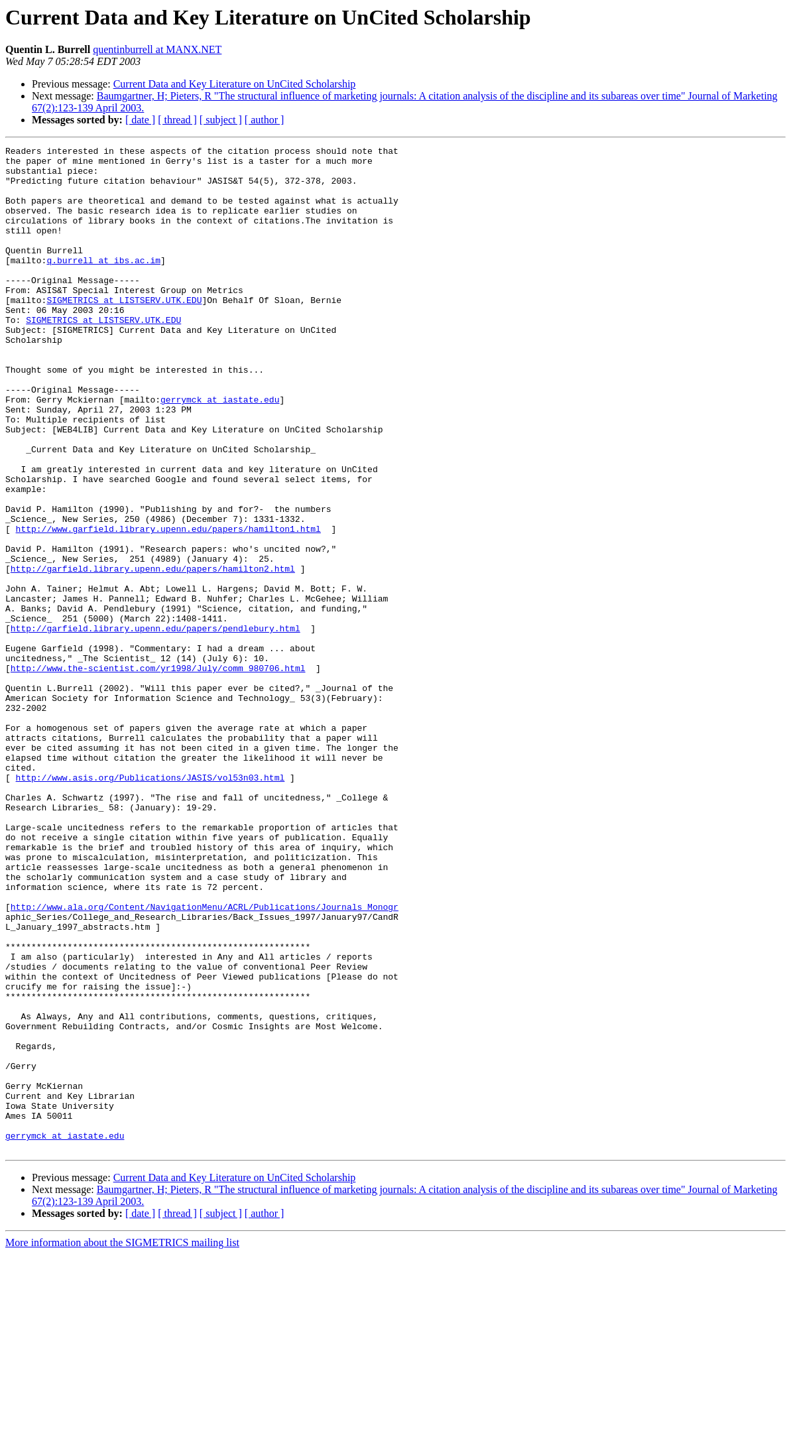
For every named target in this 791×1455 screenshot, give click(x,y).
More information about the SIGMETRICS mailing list (122, 1443)
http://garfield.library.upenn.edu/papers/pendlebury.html (155, 725)
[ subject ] (221, 119)
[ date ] (140, 119)
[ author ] (264, 119)
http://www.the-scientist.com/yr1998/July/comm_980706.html (158, 773)
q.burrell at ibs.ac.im (103, 284)
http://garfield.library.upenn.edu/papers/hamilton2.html (153, 654)
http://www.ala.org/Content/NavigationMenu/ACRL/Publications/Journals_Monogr (204, 1060)
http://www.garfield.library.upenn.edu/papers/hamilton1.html (168, 606)
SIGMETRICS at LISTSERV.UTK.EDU (124, 332)
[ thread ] (177, 119)
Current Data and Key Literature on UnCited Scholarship (234, 84)
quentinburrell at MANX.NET (157, 49)
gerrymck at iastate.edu (219, 451)
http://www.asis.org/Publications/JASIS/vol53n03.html (150, 905)
